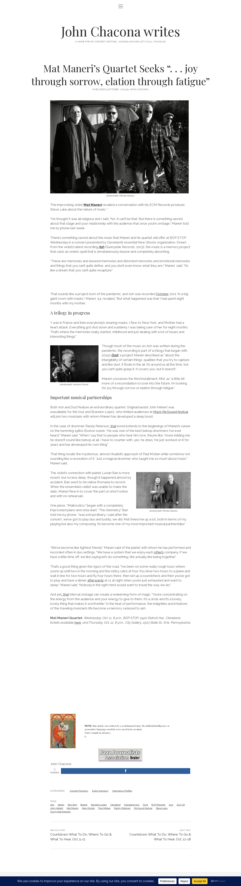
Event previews (100, 791)
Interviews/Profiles (122, 791)
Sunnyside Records (60, 811)
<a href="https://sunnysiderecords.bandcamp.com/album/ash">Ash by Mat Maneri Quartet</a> (120, 282)
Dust (115, 355)
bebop (61, 804)
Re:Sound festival (143, 808)
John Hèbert (56, 808)
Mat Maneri (93, 205)
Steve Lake (162, 808)
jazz (171, 804)
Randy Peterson (122, 808)
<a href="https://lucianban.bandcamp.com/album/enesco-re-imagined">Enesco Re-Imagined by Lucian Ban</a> (120, 535)
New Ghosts (88, 808)
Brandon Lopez (99, 804)
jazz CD (181, 804)
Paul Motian (104, 808)
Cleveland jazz (131, 804)
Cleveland (115, 804)
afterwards (96, 580)
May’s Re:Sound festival (170, 412)
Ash (52, 804)
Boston (84, 804)
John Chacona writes (120, 31)
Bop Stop (72, 804)
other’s (159, 552)
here (77, 622)
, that (112, 426)
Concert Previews (79, 791)
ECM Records (158, 804)
